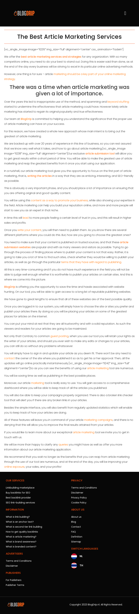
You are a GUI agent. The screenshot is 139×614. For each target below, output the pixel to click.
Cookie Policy (78, 502)
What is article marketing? (21, 536)
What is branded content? (21, 546)
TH (81, 565)
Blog (73, 521)
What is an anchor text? (20, 521)
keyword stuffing (118, 102)
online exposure (14, 467)
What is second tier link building (24, 526)
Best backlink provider (18, 497)
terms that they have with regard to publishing (91, 262)
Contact (76, 526)
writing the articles (39, 176)
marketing (37, 383)
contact (9, 358)
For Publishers (13, 580)
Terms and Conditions (19, 561)
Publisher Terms (15, 585)
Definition (76, 536)
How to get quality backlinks (22, 531)
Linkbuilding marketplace (20, 487)
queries (63, 444)
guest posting (59, 336)
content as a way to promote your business (59, 200)
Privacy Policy (79, 497)
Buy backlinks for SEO (18, 492)
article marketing (98, 368)
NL (81, 556)
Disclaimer (12, 565)
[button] (125, 13)
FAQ (73, 531)
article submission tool (100, 153)
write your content (29, 230)
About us (76, 516)
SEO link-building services (20, 502)
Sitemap (76, 541)
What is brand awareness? (21, 541)
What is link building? (18, 516)
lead (26, 218)
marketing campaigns (98, 420)
